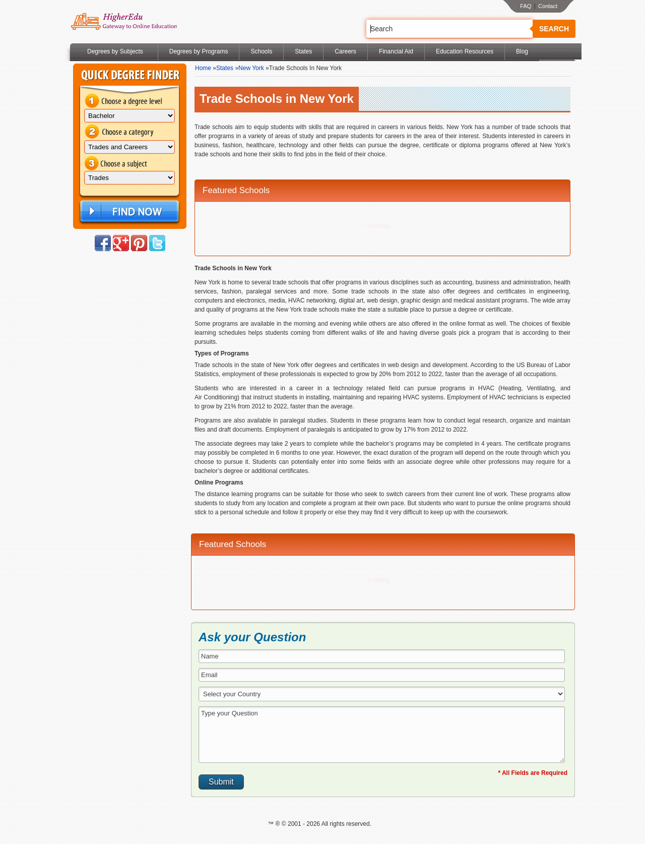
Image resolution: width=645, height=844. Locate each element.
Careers (345, 51)
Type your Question (382, 734)
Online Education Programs (123, 21)
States (303, 51)
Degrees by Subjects (115, 51)
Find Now (128, 211)
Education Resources (464, 51)
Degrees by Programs (198, 51)
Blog (522, 51)
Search (554, 29)
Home (203, 68)
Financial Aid (396, 51)
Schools (261, 51)
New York (251, 68)
